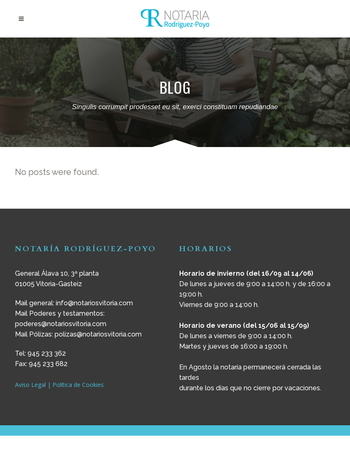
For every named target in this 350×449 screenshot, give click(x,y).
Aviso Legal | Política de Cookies (59, 385)
